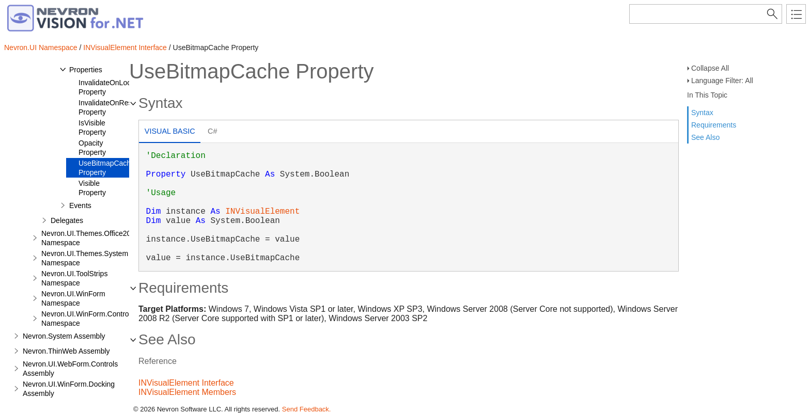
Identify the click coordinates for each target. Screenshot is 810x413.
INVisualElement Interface (125, 47)
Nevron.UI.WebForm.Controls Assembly (70, 368)
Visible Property (92, 188)
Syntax (702, 112)
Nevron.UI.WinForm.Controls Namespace (87, 318)
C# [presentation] (212, 131)
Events (80, 205)
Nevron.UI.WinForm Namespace (73, 298)
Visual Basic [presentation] (170, 131)
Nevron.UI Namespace (40, 47)
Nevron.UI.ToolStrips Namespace (74, 278)
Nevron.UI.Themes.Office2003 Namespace (90, 238)
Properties (85, 70)
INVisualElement (262, 211)
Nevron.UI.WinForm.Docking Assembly (69, 389)
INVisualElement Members (187, 392)
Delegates (67, 220)
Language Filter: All (722, 80)
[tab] (169, 132)
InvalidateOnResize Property (110, 107)
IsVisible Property (92, 127)
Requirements (713, 125)
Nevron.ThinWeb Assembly (66, 351)
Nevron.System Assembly (64, 336)
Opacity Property (92, 147)
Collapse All (710, 68)
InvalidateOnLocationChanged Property (127, 87)
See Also (705, 137)
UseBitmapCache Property (107, 168)
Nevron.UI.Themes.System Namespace (84, 258)
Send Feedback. (306, 409)
